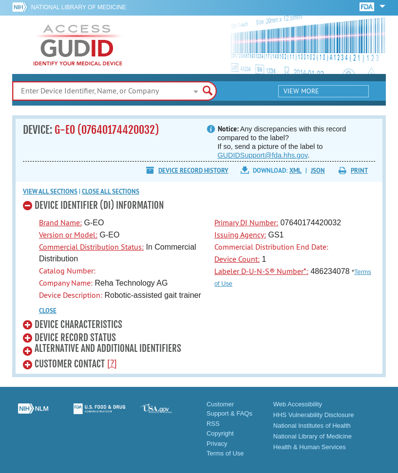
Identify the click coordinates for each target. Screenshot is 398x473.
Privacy (217, 443)
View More (301, 91)
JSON (318, 170)
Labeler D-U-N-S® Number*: (261, 271)
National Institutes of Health (312, 425)
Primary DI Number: (246, 222)
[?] (112, 363)
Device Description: (70, 295)
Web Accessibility (297, 404)
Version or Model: (68, 234)
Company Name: (66, 283)
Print (359, 170)
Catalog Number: (67, 270)
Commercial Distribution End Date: (271, 247)
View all (50, 191)
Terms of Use (225, 453)
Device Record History (193, 170)
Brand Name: (60, 222)
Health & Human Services (309, 447)
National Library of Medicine (78, 7)
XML (295, 170)
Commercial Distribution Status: (91, 247)
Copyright (220, 433)
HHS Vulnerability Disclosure (313, 414)
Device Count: (237, 259)
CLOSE (48, 311)
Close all (110, 191)
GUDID (78, 45)
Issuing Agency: (240, 234)
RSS (213, 423)
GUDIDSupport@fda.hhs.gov (263, 155)
